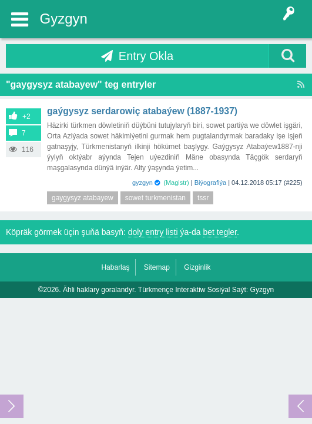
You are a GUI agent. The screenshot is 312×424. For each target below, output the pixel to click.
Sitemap (157, 267)
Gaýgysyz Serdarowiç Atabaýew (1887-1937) (142, 111)
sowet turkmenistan (155, 198)
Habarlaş (115, 267)
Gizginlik (197, 267)
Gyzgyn (64, 18)
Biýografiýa (210, 182)
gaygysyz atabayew (82, 198)
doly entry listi (153, 232)
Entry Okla (146, 55)
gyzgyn (142, 182)
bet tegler (220, 232)
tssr (203, 198)
